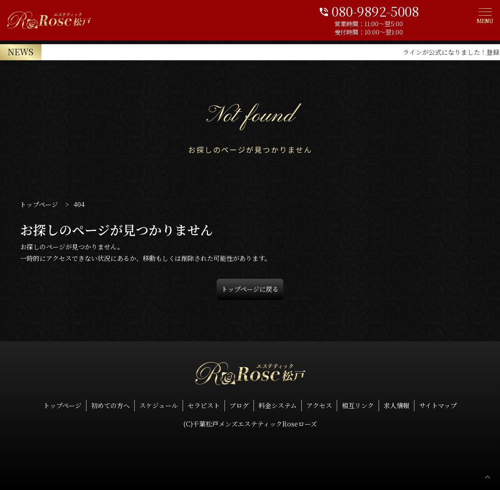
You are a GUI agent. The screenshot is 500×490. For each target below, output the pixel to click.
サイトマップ (438, 405)
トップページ (62, 405)
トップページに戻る (250, 289)
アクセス (319, 405)
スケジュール (158, 405)
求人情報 (396, 405)
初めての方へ (110, 405)
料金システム (278, 405)
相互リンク (358, 405)
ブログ (239, 405)
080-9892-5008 (405, 10)
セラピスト (204, 405)
